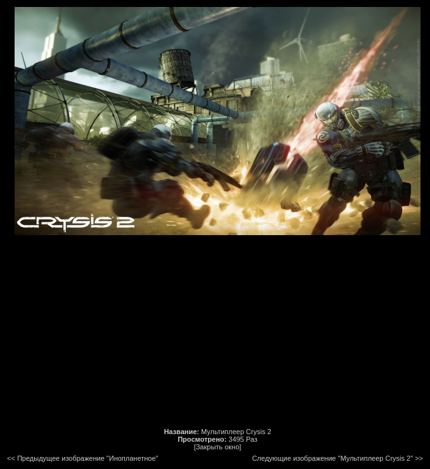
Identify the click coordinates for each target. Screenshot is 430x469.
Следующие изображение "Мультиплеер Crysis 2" (332, 458)
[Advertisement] (217, 331)
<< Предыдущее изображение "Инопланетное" (82, 458)
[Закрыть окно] (218, 447)
